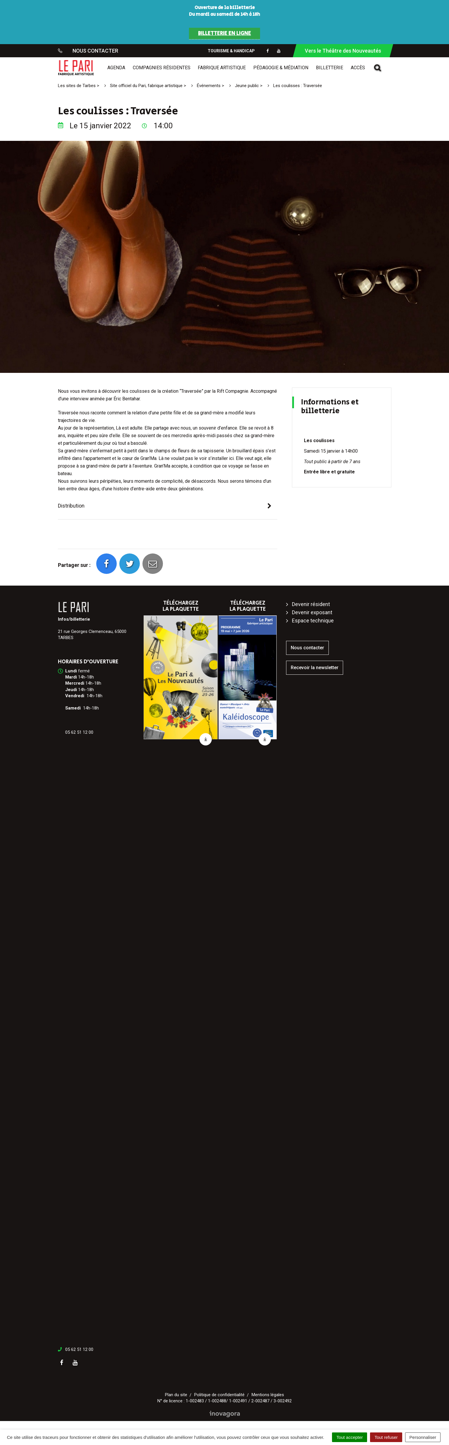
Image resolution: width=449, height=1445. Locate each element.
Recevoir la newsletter (314, 667)
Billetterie (329, 67)
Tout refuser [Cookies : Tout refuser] (386, 1437)
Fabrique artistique (222, 67)
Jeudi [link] (71, 689)
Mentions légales (268, 1394)
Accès (358, 67)
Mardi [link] (71, 677)
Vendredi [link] (74, 695)
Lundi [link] (71, 671)
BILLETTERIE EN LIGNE (224, 33)
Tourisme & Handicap (231, 51)
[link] (71, 671)
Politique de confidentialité (219, 1394)
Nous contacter (307, 647)
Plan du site (176, 1394)
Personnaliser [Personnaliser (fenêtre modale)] (423, 1437)
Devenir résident (311, 604)
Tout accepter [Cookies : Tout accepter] (349, 1437)
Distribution (71, 506)
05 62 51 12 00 (79, 1349)
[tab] (167, 506)
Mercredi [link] (74, 683)
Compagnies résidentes (161, 67)
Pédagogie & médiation (280, 67)
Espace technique (313, 620)
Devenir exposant (312, 612)
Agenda (116, 67)
